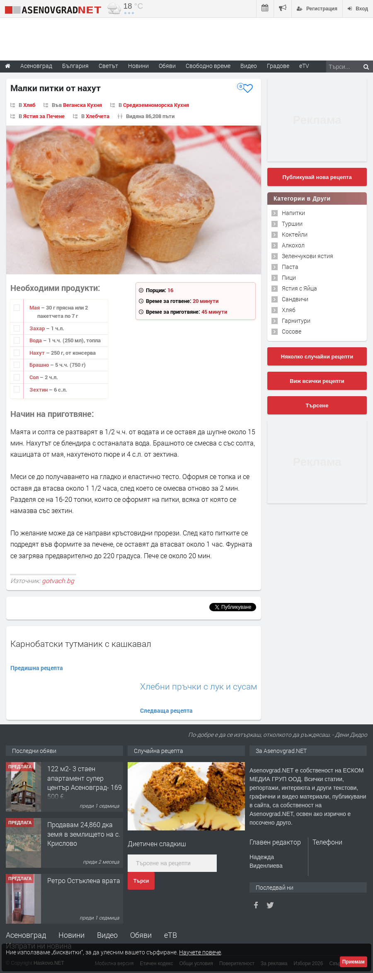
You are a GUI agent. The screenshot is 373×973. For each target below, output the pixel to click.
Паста (290, 267)
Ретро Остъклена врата (83, 880)
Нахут (37, 352)
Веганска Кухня (82, 105)
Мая (35, 307)
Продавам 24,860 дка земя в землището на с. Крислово (83, 833)
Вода (36, 340)
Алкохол (293, 245)
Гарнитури (296, 320)
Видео (107, 935)
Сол (34, 377)
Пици (289, 277)
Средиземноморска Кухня (156, 105)
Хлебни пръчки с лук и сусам (198, 686)
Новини (138, 66)
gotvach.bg (58, 580)
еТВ (170, 935)
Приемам (353, 962)
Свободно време (208, 66)
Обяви (141, 935)
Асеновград (26, 935)
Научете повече (200, 952)
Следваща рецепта (166, 710)
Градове (278, 66)
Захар (37, 328)
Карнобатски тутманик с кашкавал (80, 643)
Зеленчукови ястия (307, 256)
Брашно (39, 364)
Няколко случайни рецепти (317, 356)
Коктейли (295, 234)
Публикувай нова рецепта (316, 177)
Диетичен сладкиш (157, 843)
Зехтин (39, 389)
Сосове (291, 331)
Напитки (293, 213)
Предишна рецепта (36, 668)
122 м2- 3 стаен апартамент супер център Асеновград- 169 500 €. (84, 782)
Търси (141, 881)
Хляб (29, 105)
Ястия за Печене (44, 116)
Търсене (317, 405)
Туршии (292, 224)
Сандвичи (295, 299)
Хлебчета (97, 116)
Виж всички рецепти (317, 381)
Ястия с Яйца (299, 288)
